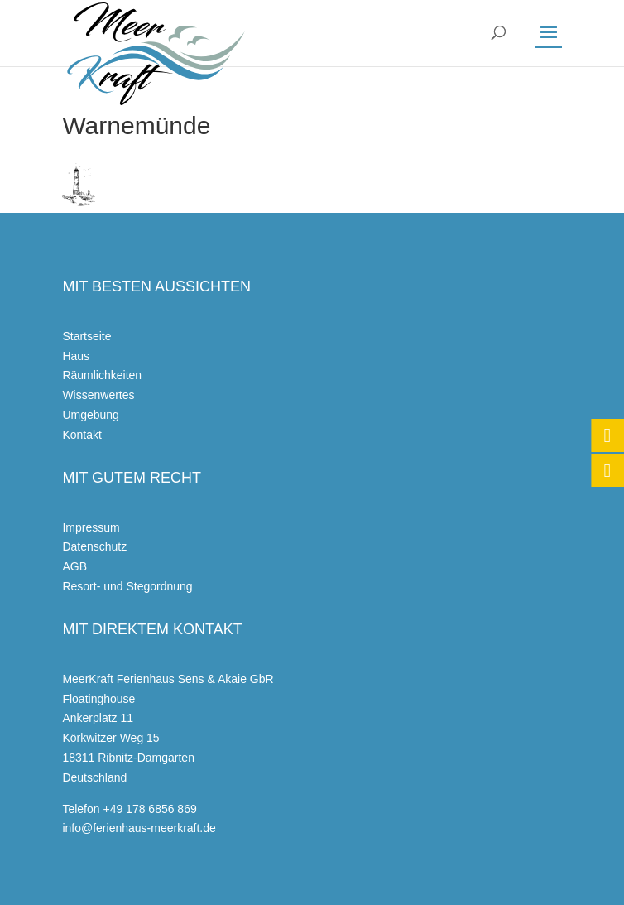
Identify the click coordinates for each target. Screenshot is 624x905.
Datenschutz (94, 546)
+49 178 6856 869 (149, 809)
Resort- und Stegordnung (127, 586)
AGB (74, 566)
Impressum (90, 527)
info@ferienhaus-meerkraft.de (138, 828)
